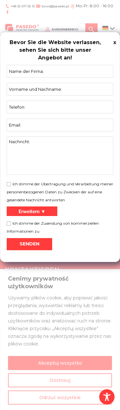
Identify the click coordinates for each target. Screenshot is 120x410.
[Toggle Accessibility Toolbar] (107, 397)
